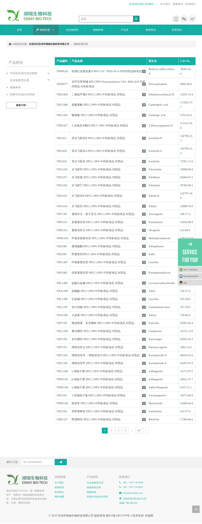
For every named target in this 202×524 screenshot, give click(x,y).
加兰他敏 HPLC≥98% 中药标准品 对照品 (96, 307)
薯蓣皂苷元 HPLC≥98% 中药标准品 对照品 (97, 230)
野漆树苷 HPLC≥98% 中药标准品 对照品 (96, 419)
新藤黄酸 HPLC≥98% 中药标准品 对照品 (96, 104)
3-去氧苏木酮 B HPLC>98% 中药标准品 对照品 (100, 125)
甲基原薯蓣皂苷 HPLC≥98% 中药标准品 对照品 (100, 238)
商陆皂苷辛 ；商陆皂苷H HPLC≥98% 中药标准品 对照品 (106, 355)
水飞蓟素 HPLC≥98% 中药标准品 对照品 (96, 177)
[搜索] (106, 19)
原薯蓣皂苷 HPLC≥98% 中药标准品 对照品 (97, 222)
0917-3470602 (190, 269)
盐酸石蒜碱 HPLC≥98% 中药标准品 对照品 (97, 283)
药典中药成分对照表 (22, 94)
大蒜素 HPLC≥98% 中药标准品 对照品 (95, 315)
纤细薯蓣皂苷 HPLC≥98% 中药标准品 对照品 (99, 262)
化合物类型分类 (19, 80)
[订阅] (61, 462)
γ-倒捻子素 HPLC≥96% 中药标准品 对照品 (97, 371)
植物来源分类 (94, 487)
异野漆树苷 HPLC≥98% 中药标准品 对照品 (97, 411)
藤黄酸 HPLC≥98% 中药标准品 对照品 (95, 115)
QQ (191, 282)
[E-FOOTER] (28, 479)
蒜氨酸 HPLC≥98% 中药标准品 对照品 (95, 291)
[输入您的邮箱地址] (41, 462)
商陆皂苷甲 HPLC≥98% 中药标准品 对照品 (97, 363)
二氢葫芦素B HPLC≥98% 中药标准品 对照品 (98, 94)
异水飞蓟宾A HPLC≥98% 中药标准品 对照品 (98, 150)
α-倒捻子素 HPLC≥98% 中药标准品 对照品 (97, 387)
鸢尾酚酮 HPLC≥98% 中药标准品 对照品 (96, 246)
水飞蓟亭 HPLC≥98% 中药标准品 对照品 (96, 169)
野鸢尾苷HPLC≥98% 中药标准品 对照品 (96, 254)
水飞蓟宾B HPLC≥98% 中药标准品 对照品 (97, 195)
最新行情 (21, 105)
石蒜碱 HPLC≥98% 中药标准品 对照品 (95, 299)
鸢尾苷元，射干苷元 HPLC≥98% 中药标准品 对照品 (103, 214)
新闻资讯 (178, 4)
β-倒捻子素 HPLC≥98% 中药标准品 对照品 (97, 379)
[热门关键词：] (136, 19)
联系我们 (190, 4)
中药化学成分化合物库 (23, 73)
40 (138, 430)
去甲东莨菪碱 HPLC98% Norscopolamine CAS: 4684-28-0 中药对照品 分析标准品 (108, 84)
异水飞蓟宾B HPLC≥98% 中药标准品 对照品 (98, 138)
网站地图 (59, 496)
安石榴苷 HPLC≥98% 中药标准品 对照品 (96, 339)
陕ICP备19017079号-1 (119, 515)
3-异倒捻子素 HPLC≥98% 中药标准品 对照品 (98, 395)
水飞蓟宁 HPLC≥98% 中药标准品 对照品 (96, 185)
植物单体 (15, 87)
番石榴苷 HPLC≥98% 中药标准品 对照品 (96, 331)
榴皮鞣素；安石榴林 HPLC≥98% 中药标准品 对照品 (103, 323)
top (196, 509)
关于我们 (165, 4)
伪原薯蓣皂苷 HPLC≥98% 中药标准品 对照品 (99, 272)
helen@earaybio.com (192, 276)
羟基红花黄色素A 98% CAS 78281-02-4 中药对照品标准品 (107, 71)
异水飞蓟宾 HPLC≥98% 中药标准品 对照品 (97, 161)
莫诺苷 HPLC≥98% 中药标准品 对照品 (95, 403)
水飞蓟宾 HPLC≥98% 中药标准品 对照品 (96, 206)
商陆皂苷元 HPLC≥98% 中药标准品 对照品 (97, 347)
